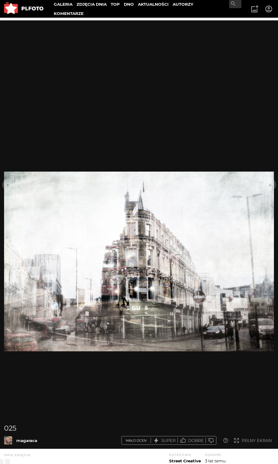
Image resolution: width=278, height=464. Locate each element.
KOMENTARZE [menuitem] (69, 13)
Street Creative (185, 460)
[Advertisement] (139, 58)
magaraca (26, 440)
